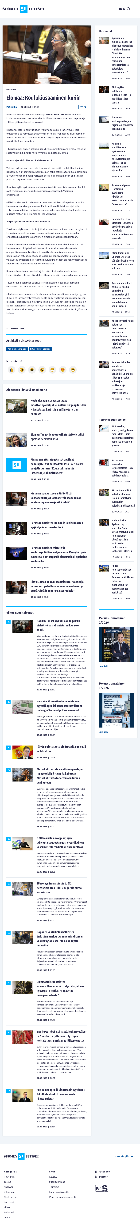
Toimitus (54, 1187)
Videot (7, 1207)
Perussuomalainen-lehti (62, 1197)
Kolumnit (9, 1212)
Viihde (7, 1217)
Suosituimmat (57, 1182)
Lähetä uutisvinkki (59, 1192)
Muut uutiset (11, 1197)
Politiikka (11, 107)
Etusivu (53, 1177)
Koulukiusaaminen (17, 349)
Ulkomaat (9, 1192)
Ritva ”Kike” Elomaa (40, 349)
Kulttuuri (9, 1202)
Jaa (83, 106)
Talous (7, 1182)
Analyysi (8, 1187)
